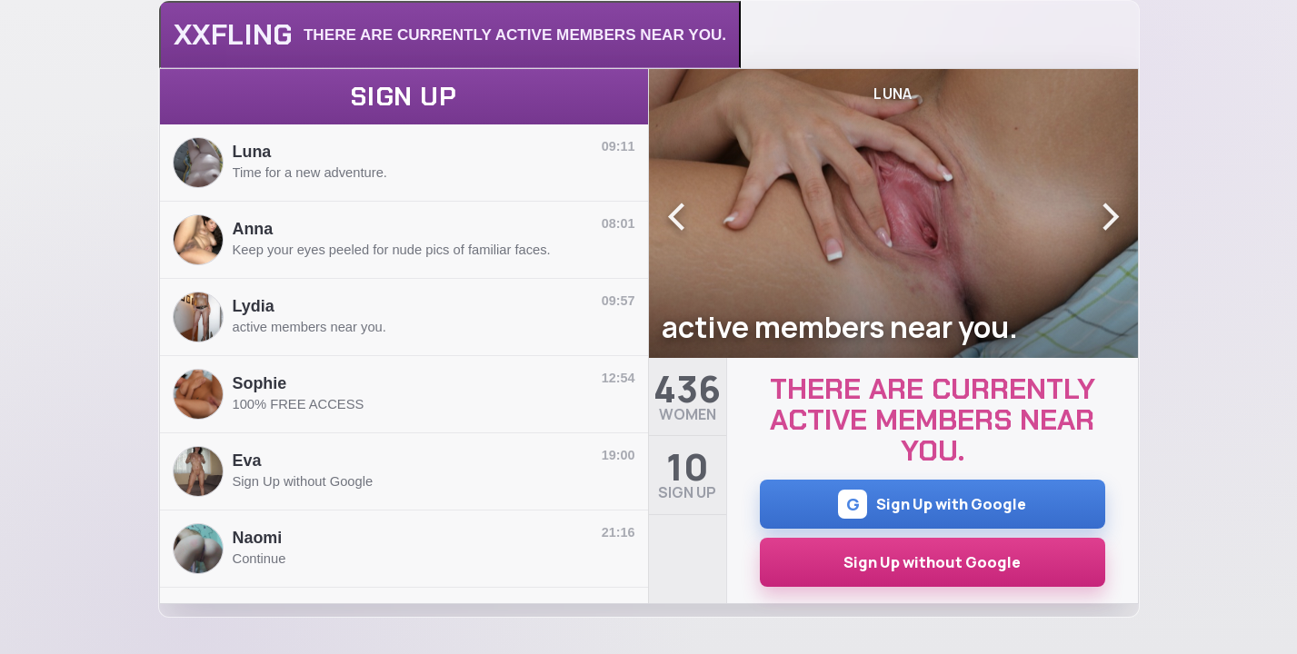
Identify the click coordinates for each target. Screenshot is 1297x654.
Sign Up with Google (932, 504)
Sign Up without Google (932, 562)
